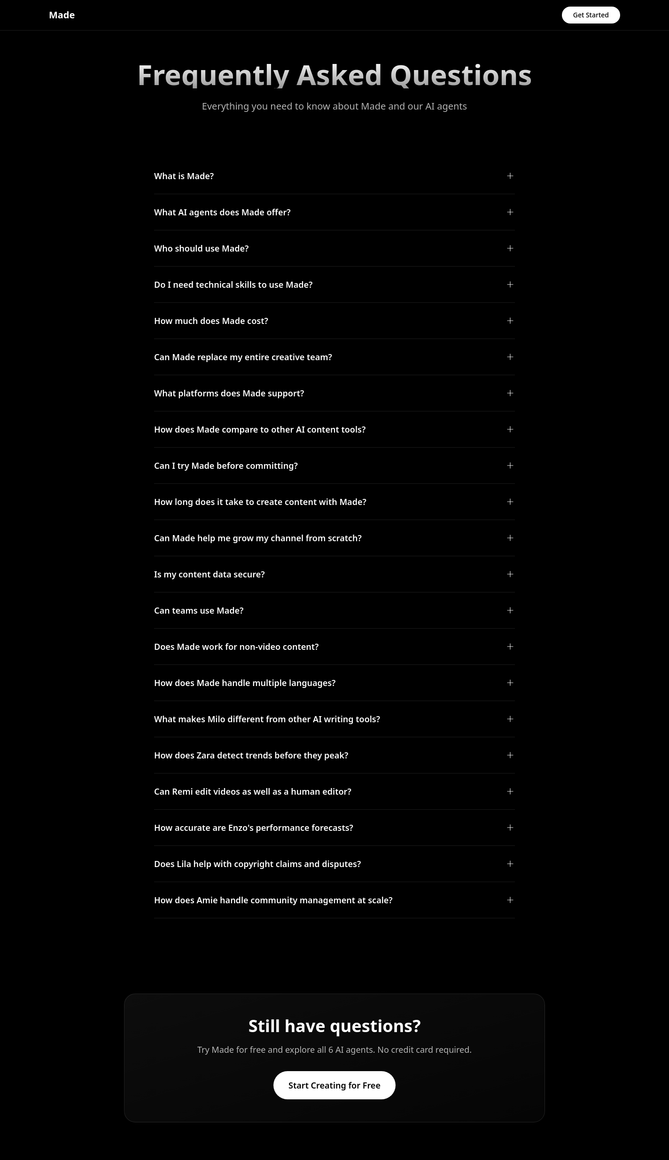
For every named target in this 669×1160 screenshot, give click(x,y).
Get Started (591, 14)
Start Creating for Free (334, 1085)
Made (62, 14)
